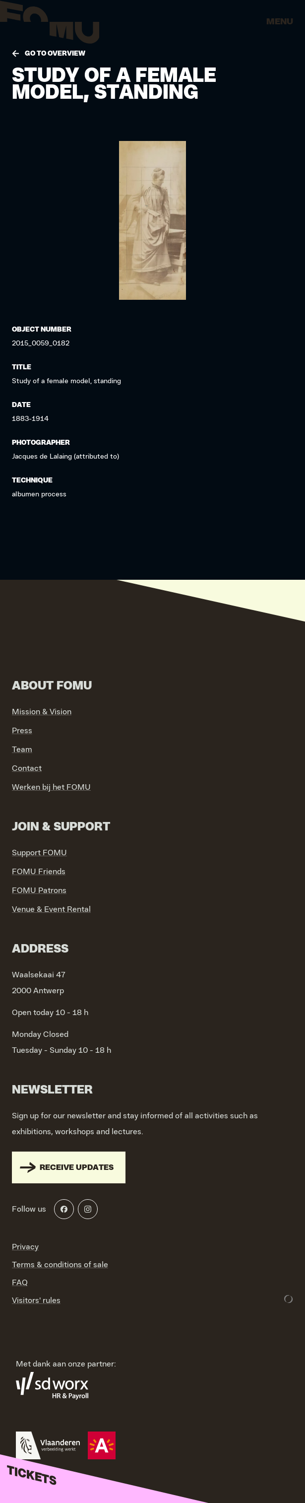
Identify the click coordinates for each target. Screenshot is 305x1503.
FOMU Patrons (39, 890)
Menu (279, 21)
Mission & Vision (41, 712)
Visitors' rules (36, 1300)
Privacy (25, 1247)
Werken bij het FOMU (51, 787)
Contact (27, 768)
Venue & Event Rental (51, 909)
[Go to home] (49, 25)
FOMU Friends (38, 872)
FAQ (20, 1283)
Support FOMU (39, 853)
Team (22, 749)
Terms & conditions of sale (60, 1265)
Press (22, 731)
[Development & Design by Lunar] (288, 1299)
